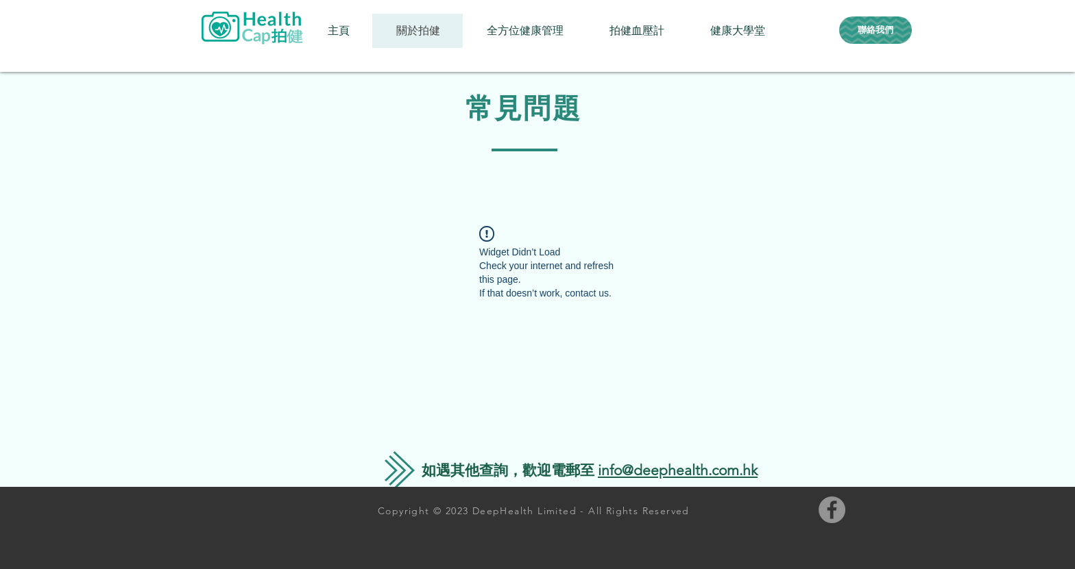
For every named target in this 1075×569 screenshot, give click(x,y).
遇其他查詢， (479, 470)
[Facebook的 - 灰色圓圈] (832, 509)
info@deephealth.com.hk (678, 470)
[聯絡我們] (875, 30)
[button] (524, 31)
